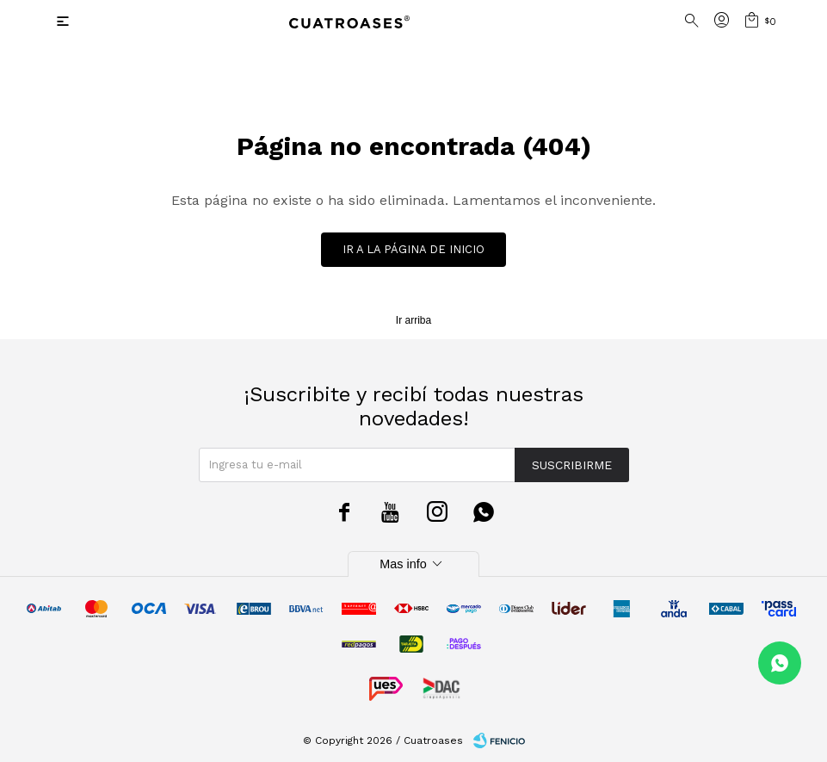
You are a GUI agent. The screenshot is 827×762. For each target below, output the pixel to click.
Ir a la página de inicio (413, 249)
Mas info (413, 564)
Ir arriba (413, 320)
